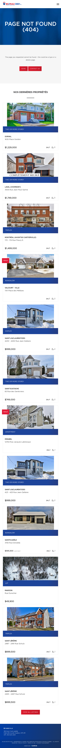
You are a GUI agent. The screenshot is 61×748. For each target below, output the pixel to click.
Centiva (34, 745)
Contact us (35, 68)
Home (23, 68)
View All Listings (30, 712)
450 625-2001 (11, 735)
